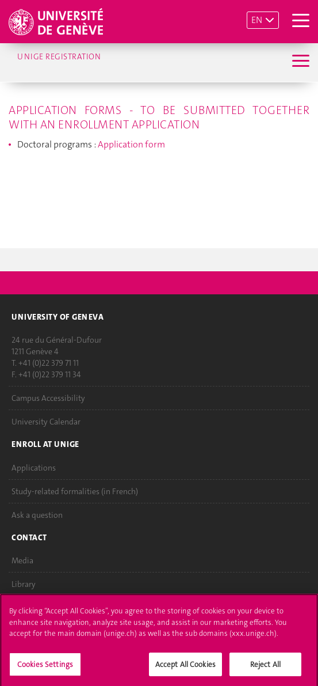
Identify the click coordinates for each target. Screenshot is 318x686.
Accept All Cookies (185, 668)
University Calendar (46, 422)
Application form (131, 144)
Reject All (265, 668)
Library (24, 584)
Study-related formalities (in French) (75, 491)
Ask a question (37, 515)
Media (22, 561)
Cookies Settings (45, 668)
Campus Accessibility (48, 398)
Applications (34, 468)
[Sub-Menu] (299, 62)
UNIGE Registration (59, 57)
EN (256, 20)
